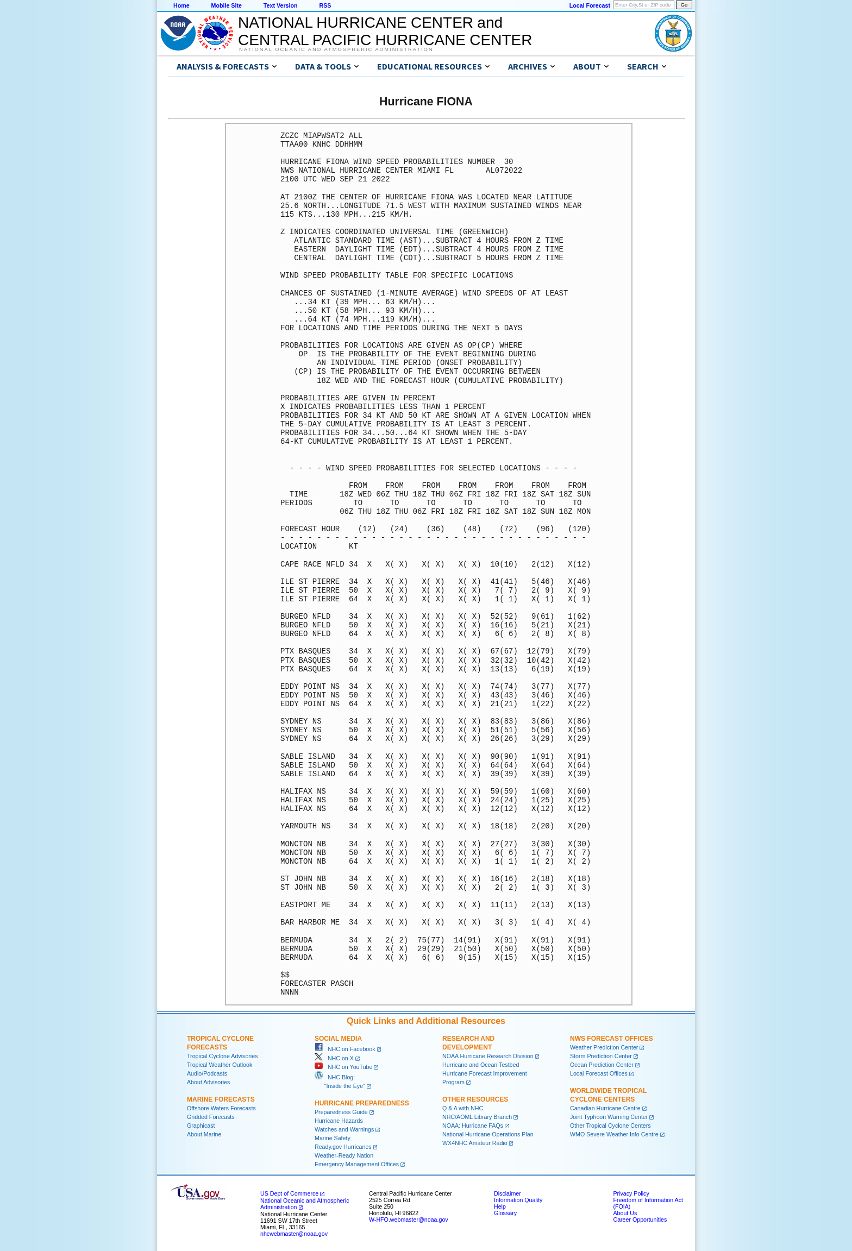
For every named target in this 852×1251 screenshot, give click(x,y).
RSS (325, 5)
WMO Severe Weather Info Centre (614, 1134)
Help (500, 1206)
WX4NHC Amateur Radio (475, 1143)
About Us (625, 1213)
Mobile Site (226, 5)
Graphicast (201, 1125)
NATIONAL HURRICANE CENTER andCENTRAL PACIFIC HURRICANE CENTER (385, 31)
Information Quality (518, 1200)
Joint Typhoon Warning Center (609, 1117)
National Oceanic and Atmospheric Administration (336, 49)
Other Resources (475, 1099)
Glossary (505, 1213)
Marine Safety (332, 1138)
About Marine (204, 1134)
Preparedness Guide (341, 1112)
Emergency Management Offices (357, 1164)
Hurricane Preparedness (362, 1103)
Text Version (281, 5)
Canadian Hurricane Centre (605, 1108)
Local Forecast (589, 5)
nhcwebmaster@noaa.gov (294, 1233)
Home (181, 5)
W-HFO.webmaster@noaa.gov (408, 1219)
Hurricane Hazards (339, 1120)
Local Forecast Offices (599, 1073)
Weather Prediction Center (604, 1047)
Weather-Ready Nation (344, 1155)
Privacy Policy (631, 1193)
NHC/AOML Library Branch (477, 1117)
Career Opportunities (640, 1219)
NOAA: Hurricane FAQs (472, 1125)
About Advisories (208, 1082)
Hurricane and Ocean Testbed (480, 1064)
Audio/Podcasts (207, 1073)
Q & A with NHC (462, 1108)
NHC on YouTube (343, 1067)
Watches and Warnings (344, 1129)
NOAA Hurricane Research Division (488, 1056)
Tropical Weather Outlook (219, 1064)
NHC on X (334, 1058)
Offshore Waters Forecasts (221, 1108)
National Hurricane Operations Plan (488, 1134)
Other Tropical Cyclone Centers (610, 1125)
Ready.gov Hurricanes (343, 1146)
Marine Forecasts (221, 1099)
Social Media (338, 1038)
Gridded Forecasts (211, 1117)
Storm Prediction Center (601, 1056)
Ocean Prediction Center (602, 1064)
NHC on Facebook (345, 1049)
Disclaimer (507, 1193)
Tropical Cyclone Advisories (222, 1056)
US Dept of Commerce (289, 1193)
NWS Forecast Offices (611, 1038)
